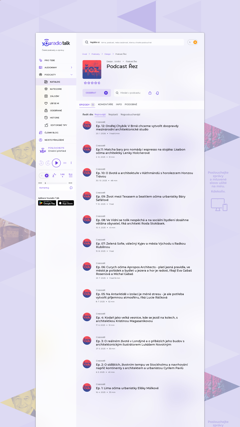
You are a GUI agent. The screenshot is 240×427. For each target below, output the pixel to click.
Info (119, 104)
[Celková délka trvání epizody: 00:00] (71, 132)
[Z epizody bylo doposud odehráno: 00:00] (40, 132)
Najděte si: (95, 42)
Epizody (87, 105)
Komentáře (105, 104)
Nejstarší (113, 114)
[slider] (45, 132)
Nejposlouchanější (130, 114)
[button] (56, 67)
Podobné (131, 104)
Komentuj (56, 137)
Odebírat (97, 93)
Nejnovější (100, 114)
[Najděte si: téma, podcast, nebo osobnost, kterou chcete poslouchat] (133, 42)
